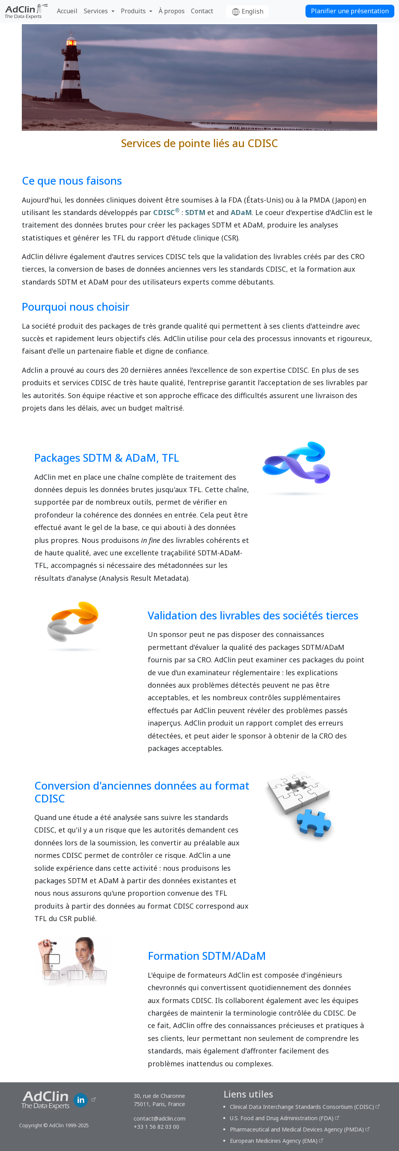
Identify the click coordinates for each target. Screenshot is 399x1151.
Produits (133, 11)
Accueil (67, 11)
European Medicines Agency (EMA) (274, 1140)
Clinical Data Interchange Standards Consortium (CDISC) (302, 1106)
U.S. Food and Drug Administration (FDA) (282, 1118)
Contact (202, 11)
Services (96, 11)
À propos (172, 11)
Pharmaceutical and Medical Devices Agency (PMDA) (297, 1129)
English (247, 11)
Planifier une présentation (350, 11)
